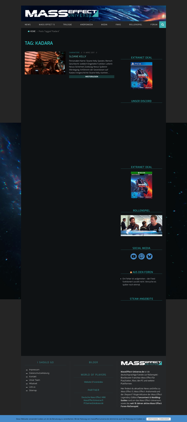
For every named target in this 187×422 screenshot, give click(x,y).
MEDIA (104, 24)
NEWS (28, 24)
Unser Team (34, 380)
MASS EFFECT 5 (47, 24)
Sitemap (33, 390)
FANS (118, 24)
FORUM (154, 24)
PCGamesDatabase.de (93, 403)
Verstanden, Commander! (158, 419)
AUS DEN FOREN (143, 272)
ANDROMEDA (86, 24)
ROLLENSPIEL (135, 24)
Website (87, 382)
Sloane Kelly (77, 56)
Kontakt (32, 376)
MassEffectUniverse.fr (93, 400)
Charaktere (74, 53)
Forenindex (98, 382)
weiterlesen (91, 76)
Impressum (34, 369)
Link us (32, 387)
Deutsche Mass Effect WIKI (94, 397)
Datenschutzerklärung (39, 373)
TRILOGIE (67, 24)
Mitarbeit (33, 383)
